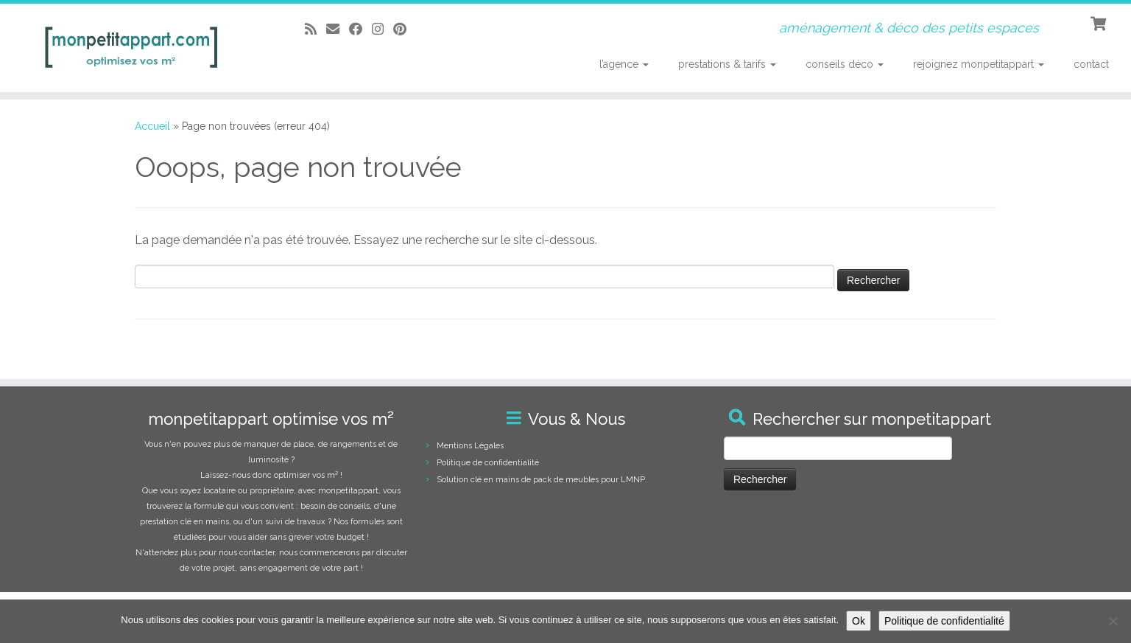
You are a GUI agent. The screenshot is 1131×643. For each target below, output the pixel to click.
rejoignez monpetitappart (978, 64)
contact (1091, 64)
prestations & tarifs (727, 64)
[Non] (1112, 621)
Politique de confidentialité (488, 463)
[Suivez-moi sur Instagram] (382, 29)
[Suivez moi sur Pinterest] (404, 29)
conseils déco (845, 64)
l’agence (624, 64)
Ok (858, 621)
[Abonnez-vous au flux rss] (315, 29)
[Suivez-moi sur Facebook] (360, 29)
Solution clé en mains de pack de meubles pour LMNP (541, 479)
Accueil (152, 126)
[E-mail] (337, 29)
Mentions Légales (470, 446)
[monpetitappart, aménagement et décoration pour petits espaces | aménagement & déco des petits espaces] (130, 48)
